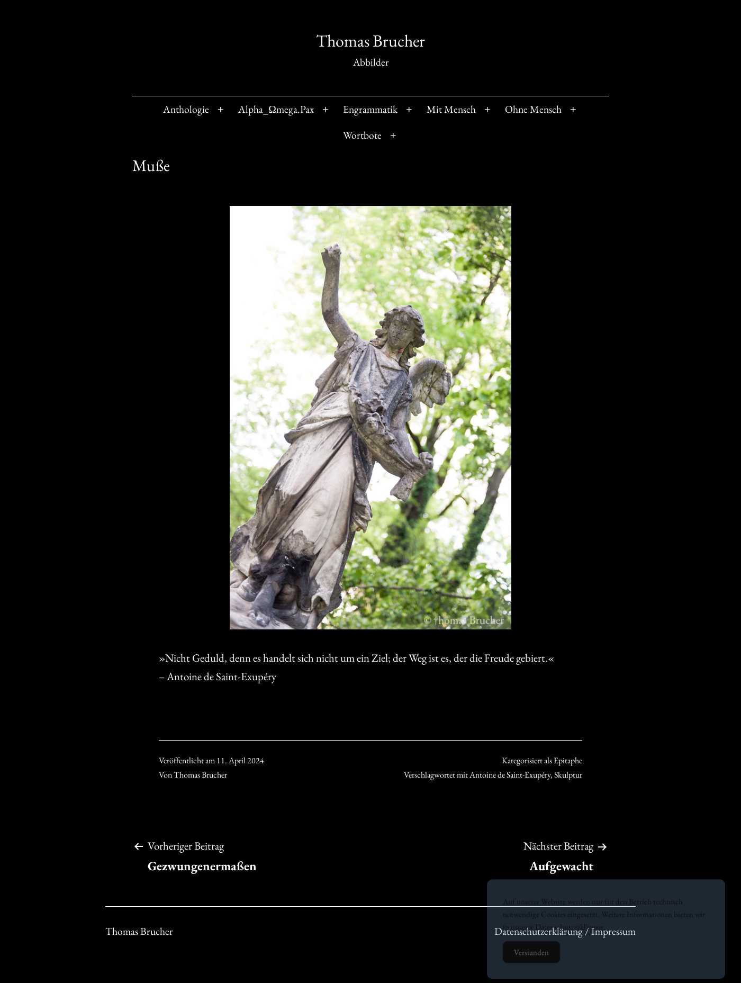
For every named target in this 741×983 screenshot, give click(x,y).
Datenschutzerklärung (569, 932)
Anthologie (186, 109)
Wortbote (362, 135)
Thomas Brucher (370, 41)
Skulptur (568, 774)
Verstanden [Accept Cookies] (531, 957)
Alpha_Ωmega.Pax (276, 109)
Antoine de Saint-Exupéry (509, 774)
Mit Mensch (451, 109)
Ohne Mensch (533, 109)
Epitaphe (568, 760)
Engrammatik (370, 109)
